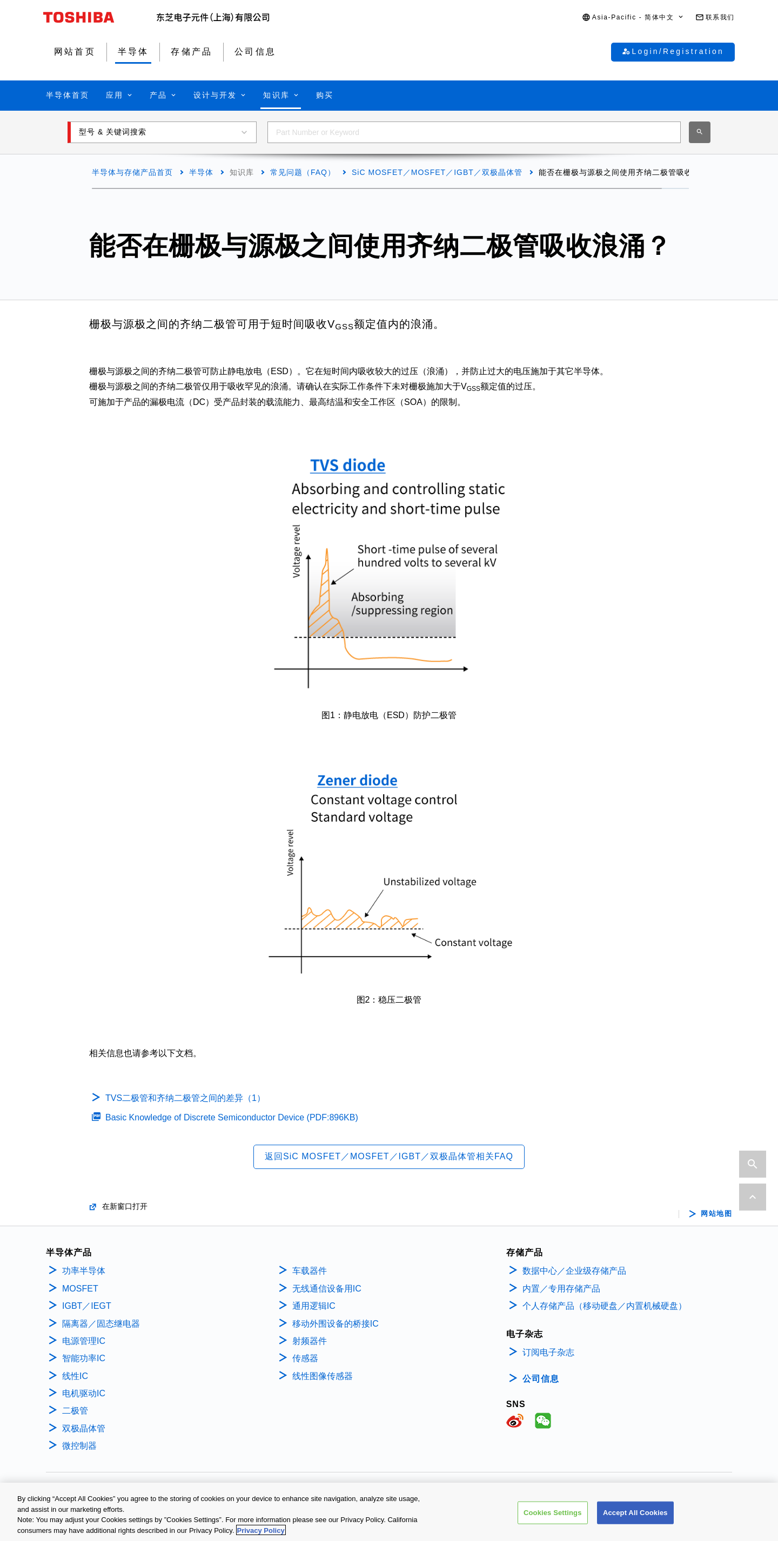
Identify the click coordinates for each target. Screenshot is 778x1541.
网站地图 (716, 1214)
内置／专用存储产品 (561, 1288)
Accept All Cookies (635, 1520)
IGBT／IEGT (86, 1305)
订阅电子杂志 (548, 1352)
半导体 (201, 172)
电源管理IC (83, 1341)
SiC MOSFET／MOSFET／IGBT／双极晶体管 (437, 172)
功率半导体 (83, 1270)
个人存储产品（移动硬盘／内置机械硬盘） (604, 1305)
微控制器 (79, 1445)
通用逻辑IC (314, 1305)
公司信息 (540, 1378)
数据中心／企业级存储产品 (574, 1270)
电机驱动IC (83, 1393)
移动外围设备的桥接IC (335, 1323)
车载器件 (309, 1270)
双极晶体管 (83, 1428)
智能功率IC (83, 1358)
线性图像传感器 (322, 1376)
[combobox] (474, 132)
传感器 (305, 1358)
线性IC (75, 1376)
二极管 (75, 1410)
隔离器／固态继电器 (101, 1323)
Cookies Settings (553, 1520)
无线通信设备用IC (326, 1288)
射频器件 (309, 1341)
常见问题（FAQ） (303, 172)
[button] (633, 17)
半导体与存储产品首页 (132, 172)
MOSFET (80, 1288)
